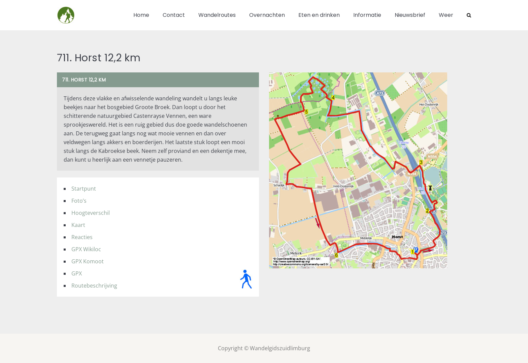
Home (141, 15)
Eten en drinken (319, 15)
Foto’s (79, 200)
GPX (76, 273)
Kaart (78, 225)
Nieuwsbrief (410, 15)
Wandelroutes (217, 15)
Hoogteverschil (90, 213)
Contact (174, 15)
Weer (446, 15)
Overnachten (267, 15)
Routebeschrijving (94, 285)
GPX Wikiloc (86, 249)
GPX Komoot (87, 261)
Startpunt (83, 188)
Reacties (82, 237)
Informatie (367, 15)
